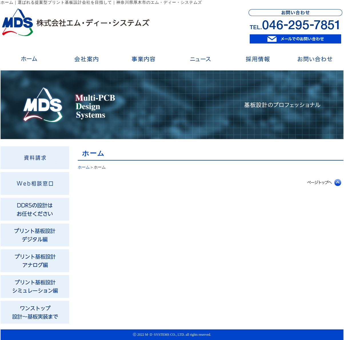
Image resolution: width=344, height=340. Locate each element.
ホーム (84, 167)
